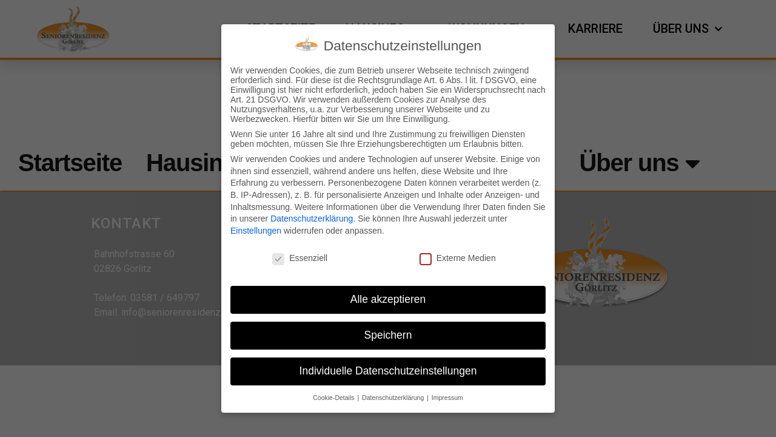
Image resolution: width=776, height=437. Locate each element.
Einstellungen (255, 229)
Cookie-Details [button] (334, 396)
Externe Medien (458, 257)
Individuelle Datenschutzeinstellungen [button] (388, 370)
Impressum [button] (447, 396)
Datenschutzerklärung (311, 218)
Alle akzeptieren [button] (388, 299)
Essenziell (299, 257)
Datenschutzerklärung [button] (394, 396)
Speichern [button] (388, 334)
